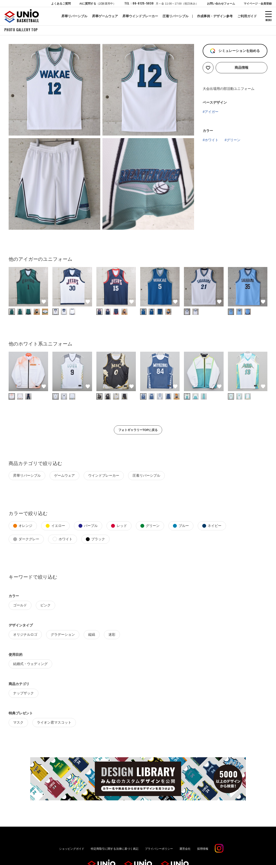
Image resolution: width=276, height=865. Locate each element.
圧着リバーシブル (175, 16)
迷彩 (111, 635)
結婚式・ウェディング (30, 664)
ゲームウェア (64, 476)
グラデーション (63, 635)
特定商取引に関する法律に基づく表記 (114, 849)
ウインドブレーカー (103, 476)
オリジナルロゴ (25, 635)
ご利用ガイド (247, 16)
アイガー (211, 112)
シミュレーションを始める (238, 51)
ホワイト (211, 140)
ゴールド (20, 606)
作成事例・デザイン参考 (215, 16)
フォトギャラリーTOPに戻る (138, 430)
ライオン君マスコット (54, 723)
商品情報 (241, 68)
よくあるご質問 (61, 3)
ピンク (45, 606)
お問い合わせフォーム (221, 3)
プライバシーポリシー (159, 849)
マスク (18, 723)
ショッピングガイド (71, 849)
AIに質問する (97, 3)
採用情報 (202, 849)
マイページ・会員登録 (258, 3)
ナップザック (23, 694)
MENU (268, 19)
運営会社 (185, 849)
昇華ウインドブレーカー (140, 16)
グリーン (233, 140)
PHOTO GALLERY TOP (21, 30)
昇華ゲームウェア (105, 16)
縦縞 (91, 635)
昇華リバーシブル (74, 16)
